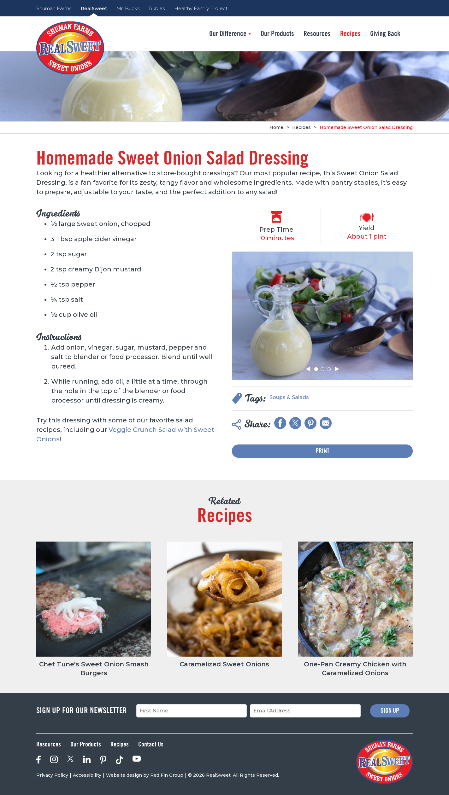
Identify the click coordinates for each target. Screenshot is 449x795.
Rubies (157, 8)
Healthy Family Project (200, 8)
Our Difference (230, 33)
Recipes (350, 33)
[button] (308, 369)
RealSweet (94, 8)
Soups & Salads (289, 397)
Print (322, 451)
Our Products (277, 33)
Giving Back (385, 33)
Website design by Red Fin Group (144, 775)
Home (276, 127)
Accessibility (87, 775)
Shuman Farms (53, 8)
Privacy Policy (52, 775)
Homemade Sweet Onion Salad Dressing (366, 127)
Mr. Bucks (127, 8)
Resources (317, 33)
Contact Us (150, 744)
